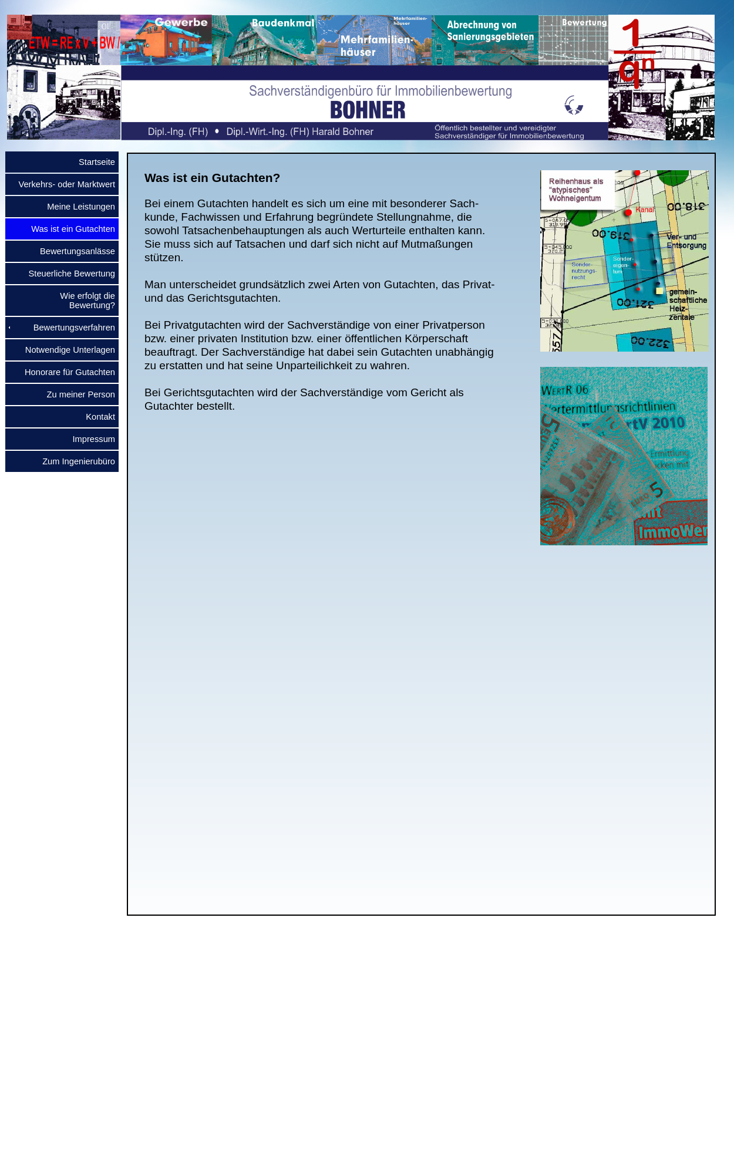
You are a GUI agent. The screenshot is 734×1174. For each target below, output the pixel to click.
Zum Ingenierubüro (74, 461)
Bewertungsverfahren (69, 327)
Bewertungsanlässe (73, 251)
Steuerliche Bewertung (67, 273)
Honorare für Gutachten (65, 372)
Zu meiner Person (76, 394)
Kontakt (95, 416)
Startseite (92, 162)
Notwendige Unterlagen (65, 350)
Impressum (89, 439)
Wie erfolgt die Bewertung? (82, 300)
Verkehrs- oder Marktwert (62, 184)
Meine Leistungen (76, 206)
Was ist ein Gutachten (68, 229)
